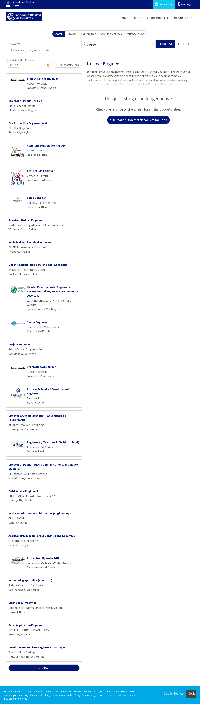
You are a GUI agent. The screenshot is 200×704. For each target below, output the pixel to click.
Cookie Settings (174, 693)
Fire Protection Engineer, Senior (29, 123)
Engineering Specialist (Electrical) (30, 580)
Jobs (138, 18)
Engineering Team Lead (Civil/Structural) (53, 442)
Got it (191, 693)
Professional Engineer (41, 366)
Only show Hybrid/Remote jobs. (30, 50)
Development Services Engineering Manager (36, 647)
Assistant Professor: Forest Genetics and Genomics (41, 535)
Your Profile (158, 18)
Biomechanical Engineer (42, 78)
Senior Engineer (37, 322)
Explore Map (88, 34)
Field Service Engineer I (23, 491)
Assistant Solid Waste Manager (47, 145)
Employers (186, 4)
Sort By (12, 64)
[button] (184, 44)
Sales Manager (36, 197)
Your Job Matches (111, 34)
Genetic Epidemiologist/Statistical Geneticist (37, 264)
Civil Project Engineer (40, 171)
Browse (71, 34)
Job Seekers (164, 4)
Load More (44, 668)
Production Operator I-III (43, 558)
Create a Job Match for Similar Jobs (138, 120)
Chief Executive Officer (22, 602)
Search (58, 34)
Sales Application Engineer (25, 625)
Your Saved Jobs (136, 34)
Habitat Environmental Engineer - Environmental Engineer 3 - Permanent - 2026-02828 (52, 291)
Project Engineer (19, 344)
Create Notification (67, 64)
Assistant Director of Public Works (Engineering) (39, 513)
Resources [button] (183, 18)
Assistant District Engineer (25, 220)
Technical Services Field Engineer (29, 242)
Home (124, 18)
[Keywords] (44, 44)
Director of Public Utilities (25, 101)
